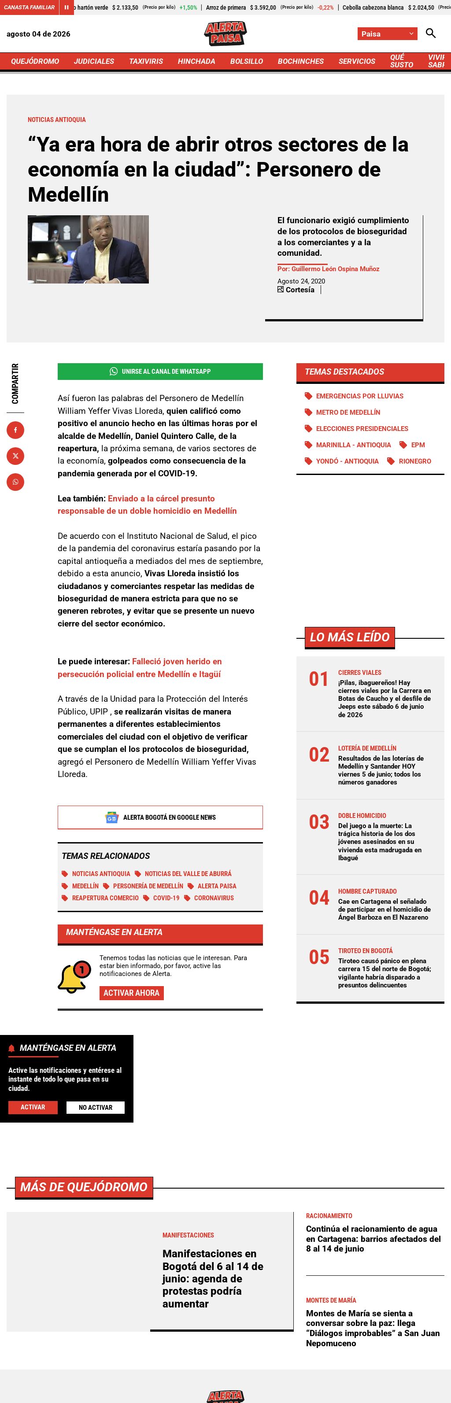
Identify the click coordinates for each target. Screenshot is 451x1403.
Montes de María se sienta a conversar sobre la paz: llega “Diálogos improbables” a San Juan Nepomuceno (373, 1328)
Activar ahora (131, 993)
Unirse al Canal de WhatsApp (160, 371)
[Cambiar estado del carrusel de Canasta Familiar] (66, 7)
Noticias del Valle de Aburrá (183, 874)
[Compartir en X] (15, 456)
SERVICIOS (357, 61)
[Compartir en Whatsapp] (15, 482)
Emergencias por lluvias (359, 396)
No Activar (95, 1108)
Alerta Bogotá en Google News (160, 817)
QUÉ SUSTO (401, 61)
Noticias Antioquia (96, 874)
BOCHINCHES (301, 61)
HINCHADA (196, 61)
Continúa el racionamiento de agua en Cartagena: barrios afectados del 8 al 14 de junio (373, 1239)
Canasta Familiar (29, 7)
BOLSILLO (246, 61)
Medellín (80, 886)
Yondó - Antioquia (347, 461)
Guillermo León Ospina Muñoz (336, 269)
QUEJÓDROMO (35, 61)
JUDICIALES (94, 61)
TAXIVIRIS (146, 61)
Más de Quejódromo (84, 1187)
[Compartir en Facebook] (15, 430)
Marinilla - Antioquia (353, 445)
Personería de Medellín (143, 886)
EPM (418, 445)
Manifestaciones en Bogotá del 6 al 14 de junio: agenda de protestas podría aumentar (213, 1279)
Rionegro (415, 461)
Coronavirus (209, 898)
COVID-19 (161, 898)
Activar (33, 1107)
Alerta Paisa (212, 886)
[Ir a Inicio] (225, 33)
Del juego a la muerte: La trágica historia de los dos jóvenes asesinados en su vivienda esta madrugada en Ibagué (379, 842)
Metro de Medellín (348, 412)
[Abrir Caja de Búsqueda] (431, 33)
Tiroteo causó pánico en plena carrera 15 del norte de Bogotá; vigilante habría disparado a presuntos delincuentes (384, 973)
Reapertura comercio (100, 898)
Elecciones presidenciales (362, 429)
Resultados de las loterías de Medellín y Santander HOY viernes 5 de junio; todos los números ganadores (381, 771)
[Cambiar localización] (388, 33)
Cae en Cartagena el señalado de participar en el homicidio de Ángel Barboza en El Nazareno (384, 909)
